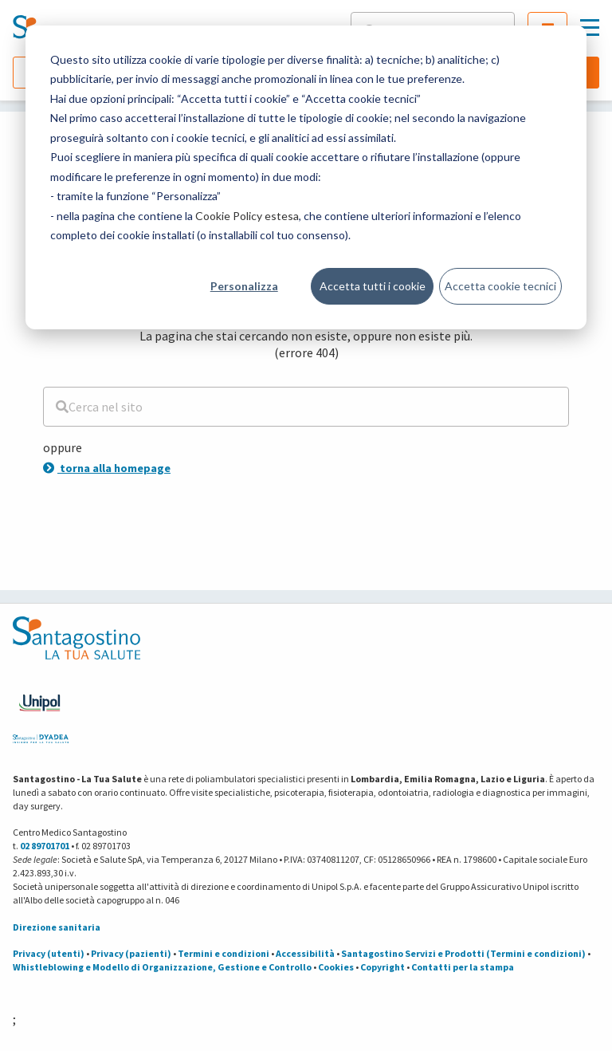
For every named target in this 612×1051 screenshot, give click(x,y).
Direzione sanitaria (56, 927)
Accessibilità (305, 953)
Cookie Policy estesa (247, 215)
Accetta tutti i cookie (373, 286)
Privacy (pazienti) (131, 953)
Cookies (336, 967)
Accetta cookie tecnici (500, 286)
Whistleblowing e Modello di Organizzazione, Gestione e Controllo (162, 967)
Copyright (382, 967)
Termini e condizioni (223, 953)
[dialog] (306, 177)
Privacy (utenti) (48, 953)
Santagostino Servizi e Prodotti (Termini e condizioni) (463, 953)
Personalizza (244, 286)
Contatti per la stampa (462, 967)
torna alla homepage (107, 468)
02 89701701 (44, 846)
